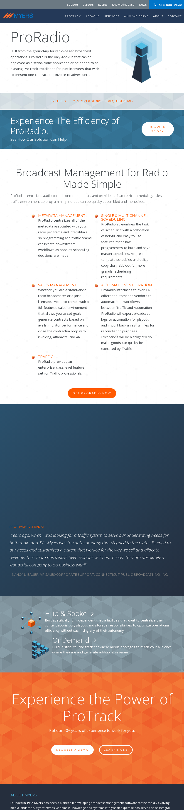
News (143, 4)
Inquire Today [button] (157, 129)
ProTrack (73, 16)
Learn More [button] (116, 659)
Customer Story (87, 101)
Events (103, 4)
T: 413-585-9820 (20, 781)
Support (72, 4)
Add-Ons (93, 16)
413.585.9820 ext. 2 (118, 773)
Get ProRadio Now (92, 393)
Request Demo (120, 101)
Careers (88, 4)
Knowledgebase (123, 4)
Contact (175, 16)
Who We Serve (136, 16)
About (158, 16)
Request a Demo (72, 659)
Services (111, 16)
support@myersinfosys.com (115, 784)
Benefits (59, 101)
